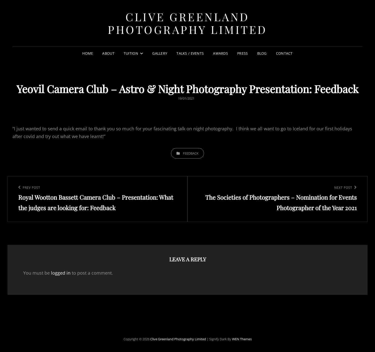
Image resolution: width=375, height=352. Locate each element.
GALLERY (159, 53)
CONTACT (284, 53)
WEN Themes (242, 339)
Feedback (190, 153)
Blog (262, 53)
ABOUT (108, 53)
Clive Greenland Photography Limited (187, 23)
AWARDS (220, 53)
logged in (60, 273)
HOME (87, 53)
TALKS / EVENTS (190, 53)
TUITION (131, 53)
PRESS (242, 53)
